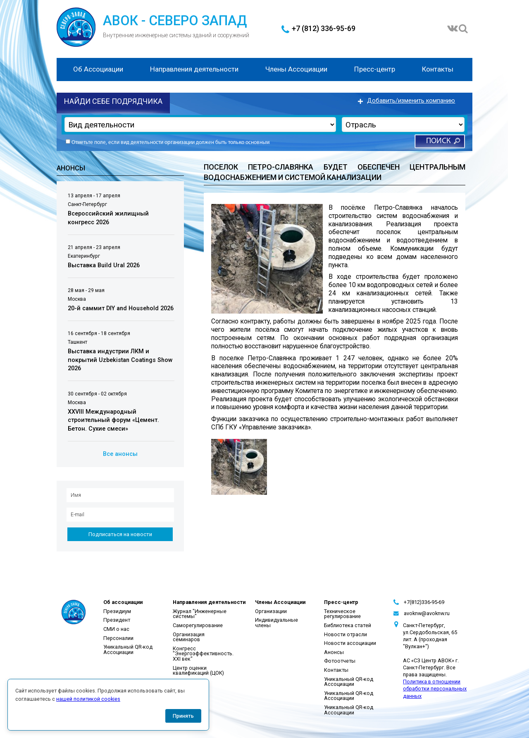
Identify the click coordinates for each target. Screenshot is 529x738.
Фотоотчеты (339, 661)
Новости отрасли (345, 634)
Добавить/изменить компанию (411, 100)
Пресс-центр (374, 69)
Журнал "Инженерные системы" (199, 614)
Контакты (437, 69)
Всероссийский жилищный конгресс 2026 (108, 218)
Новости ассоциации (350, 643)
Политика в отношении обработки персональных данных (435, 688)
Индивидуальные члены (276, 622)
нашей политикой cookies (88, 699)
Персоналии (118, 638)
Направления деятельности (194, 69)
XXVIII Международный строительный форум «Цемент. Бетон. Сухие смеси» (113, 420)
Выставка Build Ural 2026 (104, 265)
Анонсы (334, 652)
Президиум (117, 611)
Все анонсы (120, 454)
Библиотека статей (347, 625)
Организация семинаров (189, 637)
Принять (183, 716)
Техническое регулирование (342, 614)
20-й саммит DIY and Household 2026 (121, 308)
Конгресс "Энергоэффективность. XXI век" (203, 653)
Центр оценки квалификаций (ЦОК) (198, 670)
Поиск (438, 141)
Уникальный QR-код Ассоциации (128, 649)
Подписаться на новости (120, 534)
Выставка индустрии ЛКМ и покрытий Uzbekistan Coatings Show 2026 (120, 360)
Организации (271, 611)
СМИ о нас (116, 629)
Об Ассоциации (98, 69)
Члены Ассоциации (296, 69)
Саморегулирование (198, 625)
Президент (116, 620)
